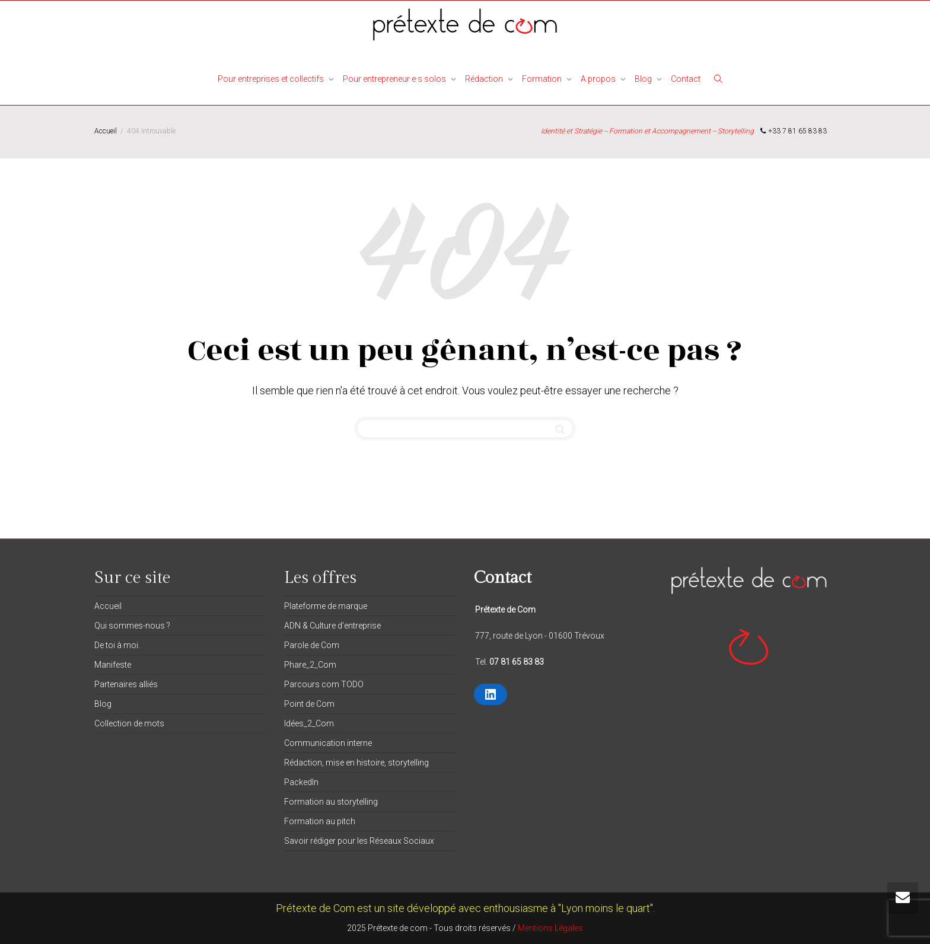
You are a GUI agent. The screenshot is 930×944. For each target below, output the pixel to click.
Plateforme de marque (325, 606)
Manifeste (112, 664)
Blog (644, 79)
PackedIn (301, 782)
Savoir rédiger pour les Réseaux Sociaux (359, 841)
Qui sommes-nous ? (132, 625)
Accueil (108, 606)
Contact (685, 79)
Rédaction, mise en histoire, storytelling (356, 762)
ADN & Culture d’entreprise (332, 625)
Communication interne (328, 743)
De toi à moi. (117, 645)
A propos (599, 79)
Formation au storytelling (331, 801)
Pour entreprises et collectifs (272, 79)
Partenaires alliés (126, 684)
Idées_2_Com (309, 723)
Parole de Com (311, 645)
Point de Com (309, 704)
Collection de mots (129, 723)
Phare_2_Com (310, 664)
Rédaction (485, 79)
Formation (542, 79)
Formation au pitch (319, 821)
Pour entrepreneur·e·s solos (395, 79)
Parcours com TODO (324, 684)
